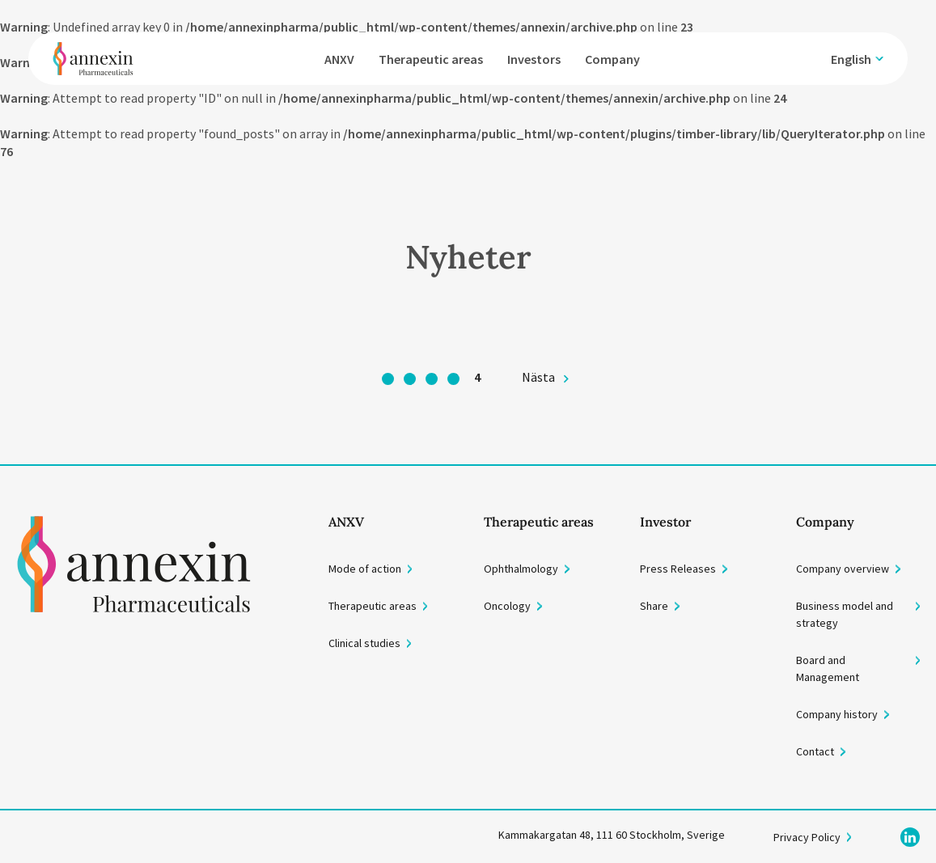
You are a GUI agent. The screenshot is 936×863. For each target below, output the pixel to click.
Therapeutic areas (431, 59)
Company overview (842, 568)
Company (612, 59)
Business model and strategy (844, 614)
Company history (837, 714)
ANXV (339, 59)
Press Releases (678, 568)
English (851, 59)
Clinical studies (364, 643)
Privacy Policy (807, 837)
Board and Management (827, 668)
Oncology (507, 606)
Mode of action (364, 568)
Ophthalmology (521, 568)
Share (654, 606)
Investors (534, 59)
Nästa (538, 377)
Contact (815, 751)
